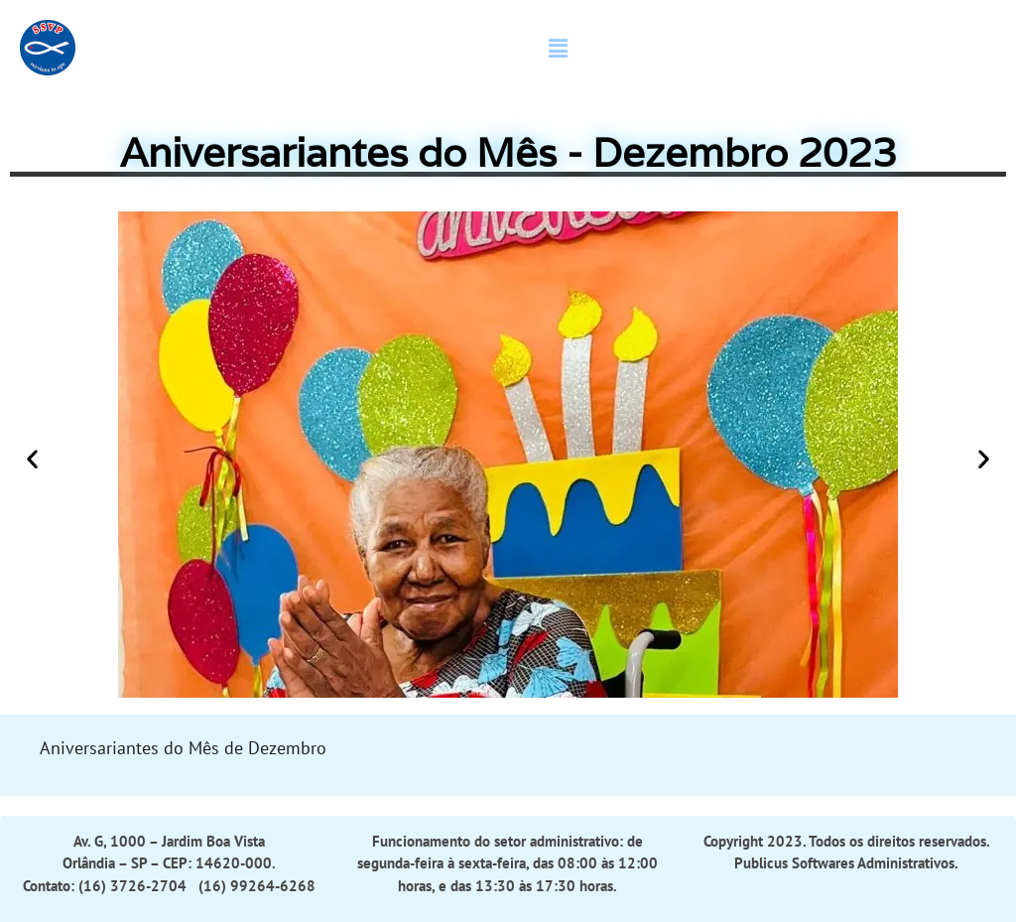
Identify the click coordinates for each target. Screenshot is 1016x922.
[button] (557, 48)
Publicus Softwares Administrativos (844, 863)
